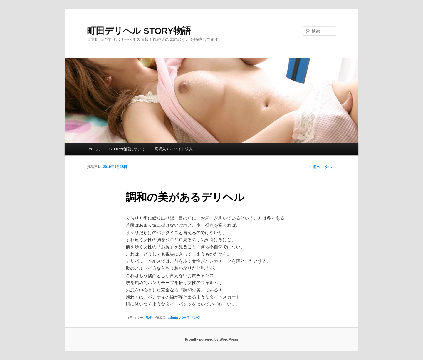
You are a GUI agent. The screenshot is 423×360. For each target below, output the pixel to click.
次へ (330, 167)
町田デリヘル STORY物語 (139, 31)
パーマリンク (189, 318)
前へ (314, 167)
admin (173, 318)
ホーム (94, 149)
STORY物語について (127, 149)
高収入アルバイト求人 (174, 149)
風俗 (148, 318)
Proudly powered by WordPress (211, 339)
